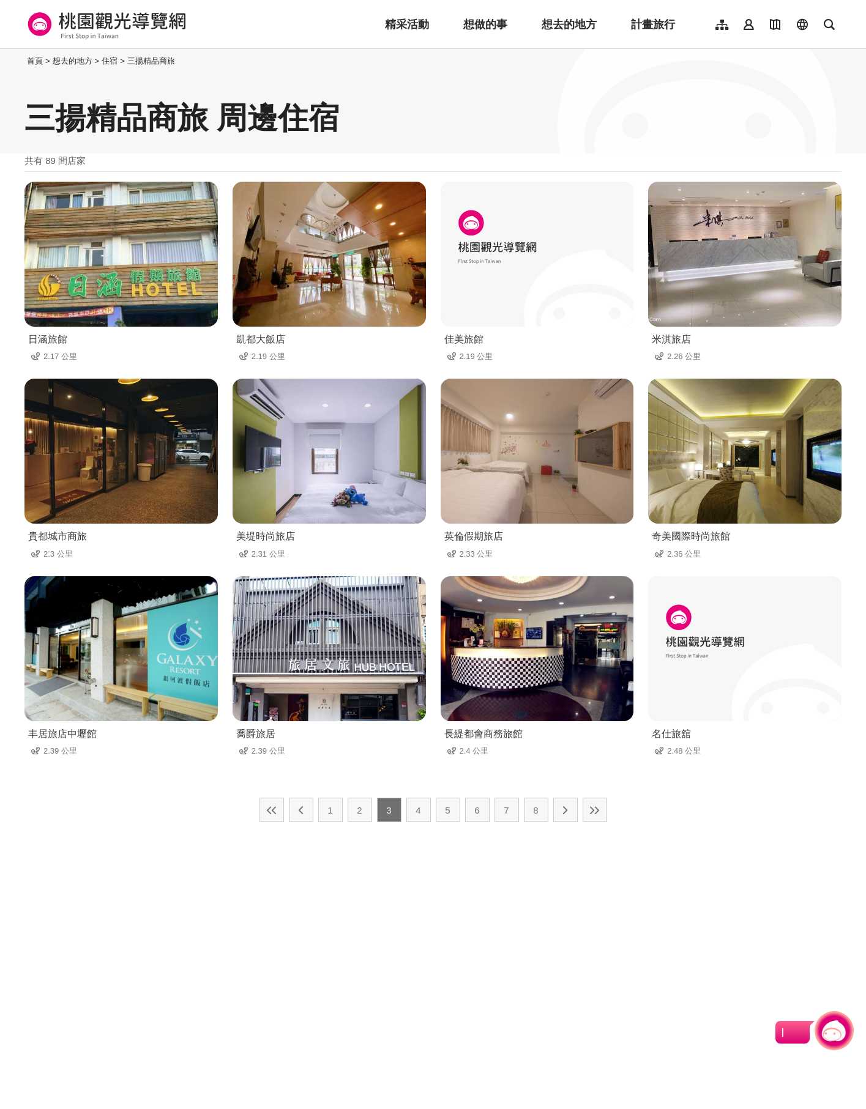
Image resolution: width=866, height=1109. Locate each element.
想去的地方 (569, 24)
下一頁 (565, 810)
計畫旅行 (653, 24)
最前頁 (271, 810)
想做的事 (485, 24)
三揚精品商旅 (151, 60)
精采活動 (407, 24)
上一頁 (301, 810)
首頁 (35, 60)
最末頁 (595, 810)
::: (21, 60)
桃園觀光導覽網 (104, 24)
